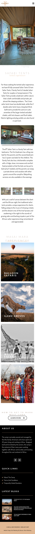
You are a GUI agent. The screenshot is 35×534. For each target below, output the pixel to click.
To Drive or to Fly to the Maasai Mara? (22, 500)
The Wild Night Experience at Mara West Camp (22, 515)
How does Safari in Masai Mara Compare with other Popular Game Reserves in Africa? (23, 508)
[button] (33, 3)
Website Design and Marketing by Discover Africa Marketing (17, 530)
